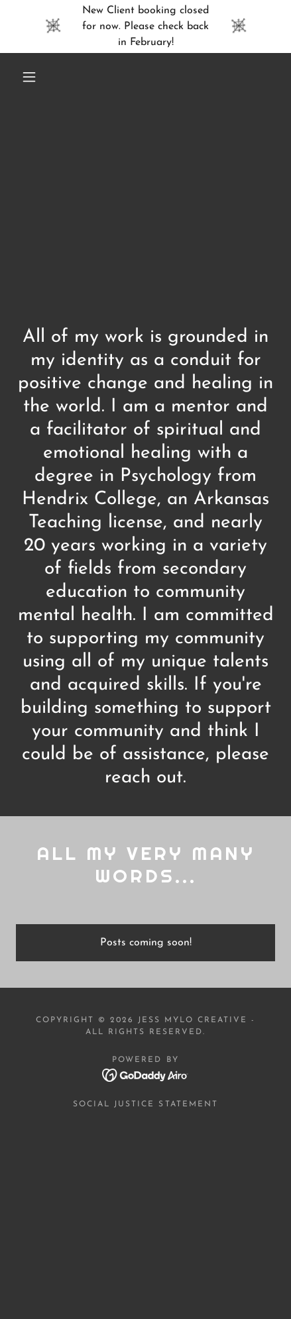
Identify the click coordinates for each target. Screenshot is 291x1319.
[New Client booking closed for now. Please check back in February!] (145, 26)
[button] (29, 77)
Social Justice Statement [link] (145, 1104)
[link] (145, 1074)
